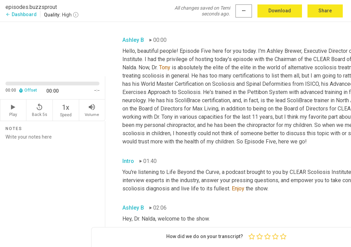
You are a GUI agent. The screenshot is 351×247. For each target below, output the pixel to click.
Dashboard (21, 14)
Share (325, 10)
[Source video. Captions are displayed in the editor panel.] (52, 48)
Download (279, 10)
